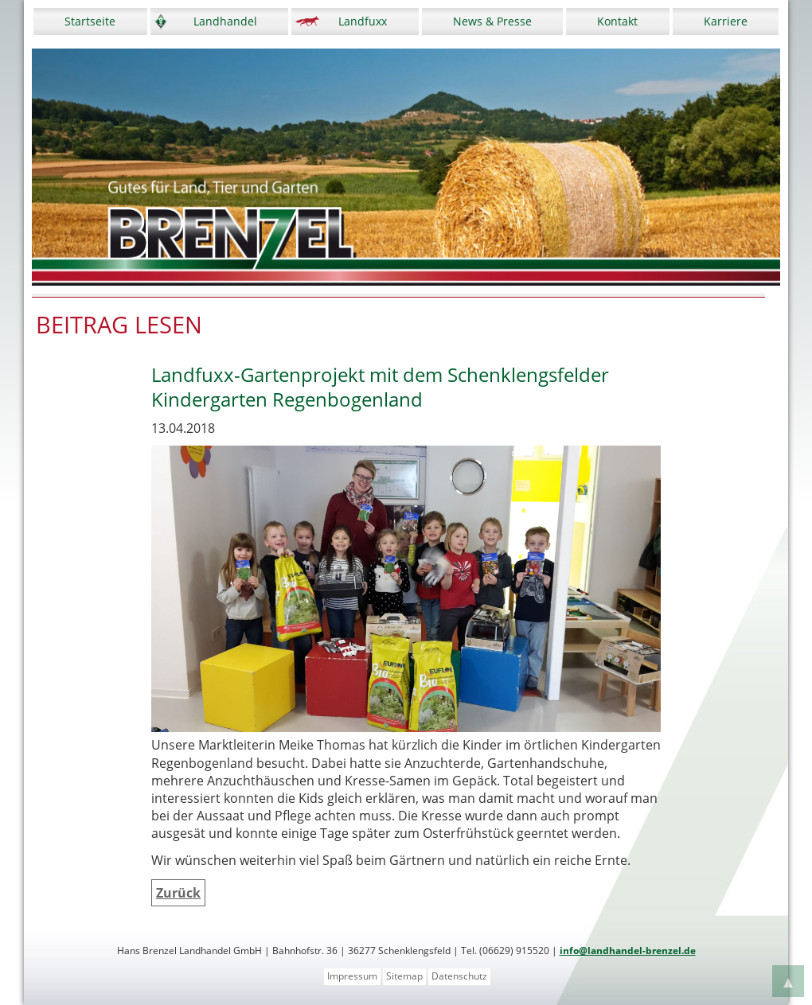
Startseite (89, 21)
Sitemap (404, 976)
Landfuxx (362, 21)
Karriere (726, 21)
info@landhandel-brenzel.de (628, 950)
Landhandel (225, 21)
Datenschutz (459, 976)
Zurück (178, 893)
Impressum (352, 976)
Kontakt (617, 21)
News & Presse (492, 21)
